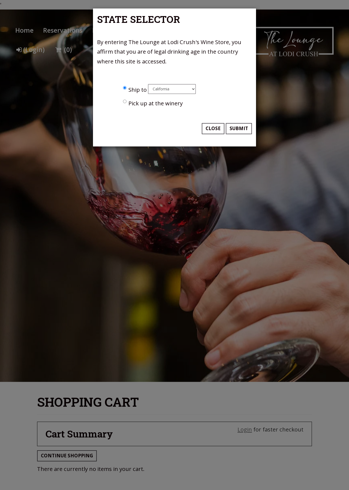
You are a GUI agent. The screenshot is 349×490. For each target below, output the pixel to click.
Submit (239, 128)
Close (213, 128)
